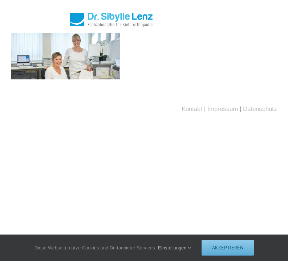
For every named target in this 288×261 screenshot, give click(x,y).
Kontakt (192, 108)
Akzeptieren (227, 247)
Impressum (222, 108)
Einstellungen (174, 247)
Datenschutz (260, 108)
